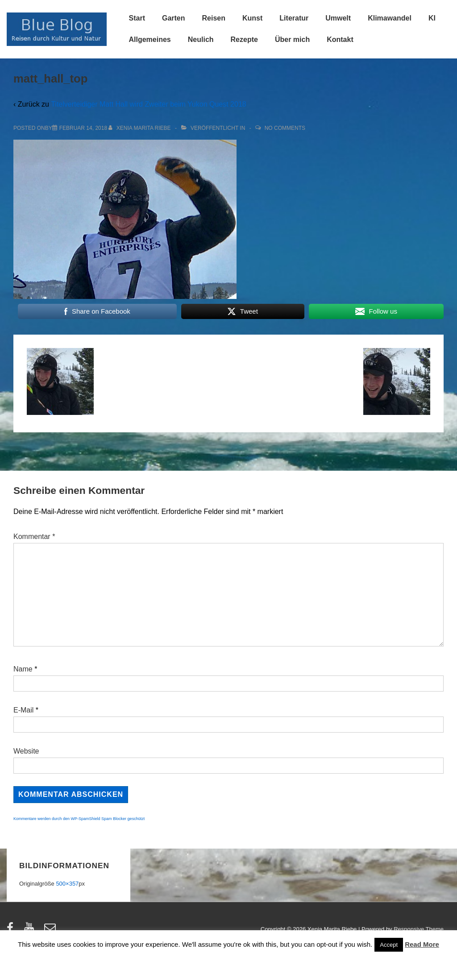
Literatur (293, 18)
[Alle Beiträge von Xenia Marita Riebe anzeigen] (140, 128)
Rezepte (244, 39)
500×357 (67, 883)
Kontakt (340, 39)
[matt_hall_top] (83, 128)
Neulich (201, 39)
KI (432, 18)
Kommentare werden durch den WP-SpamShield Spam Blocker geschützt (79, 818)
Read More (422, 944)
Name (23, 669)
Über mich (292, 39)
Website (26, 751)
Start (137, 18)
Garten (173, 18)
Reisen (213, 18)
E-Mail (23, 710)
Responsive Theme (419, 929)
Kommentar (34, 536)
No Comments (285, 128)
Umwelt (338, 18)
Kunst (252, 18)
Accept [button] (389, 944)
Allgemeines (150, 39)
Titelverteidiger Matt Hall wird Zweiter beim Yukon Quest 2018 (148, 104)
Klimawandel (389, 18)
